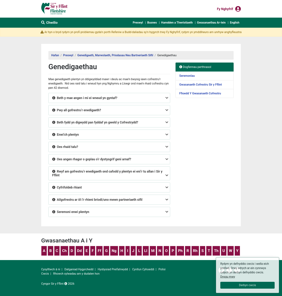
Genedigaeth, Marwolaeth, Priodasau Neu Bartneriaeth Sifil (115, 55)
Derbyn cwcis (247, 285)
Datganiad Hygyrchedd (78, 269)
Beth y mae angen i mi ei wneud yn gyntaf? (87, 98)
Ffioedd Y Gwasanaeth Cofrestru (200, 93)
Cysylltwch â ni (50, 269)
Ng (114, 251)
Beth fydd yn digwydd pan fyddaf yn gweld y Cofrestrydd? (97, 122)
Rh (195, 251)
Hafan (55, 55)
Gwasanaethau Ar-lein (211, 22)
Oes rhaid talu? (67, 147)
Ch (64, 251)
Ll (145, 251)
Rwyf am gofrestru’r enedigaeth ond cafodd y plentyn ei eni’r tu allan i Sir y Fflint (107, 173)
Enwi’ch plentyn (68, 134)
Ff (99, 251)
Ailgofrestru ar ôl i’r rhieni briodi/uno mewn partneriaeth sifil (99, 199)
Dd (79, 251)
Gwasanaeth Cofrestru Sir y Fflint (200, 84)
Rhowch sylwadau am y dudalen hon (76, 273)
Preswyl (138, 22)
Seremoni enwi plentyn (73, 212)
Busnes (152, 22)
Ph (180, 251)
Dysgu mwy (227, 276)
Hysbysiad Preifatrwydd (113, 269)
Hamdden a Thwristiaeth (177, 22)
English (234, 22)
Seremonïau (187, 75)
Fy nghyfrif (225, 8)
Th (216, 251)
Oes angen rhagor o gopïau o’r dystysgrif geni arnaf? (94, 159)
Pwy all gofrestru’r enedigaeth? (79, 110)
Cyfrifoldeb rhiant (69, 187)
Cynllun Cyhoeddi (143, 269)
